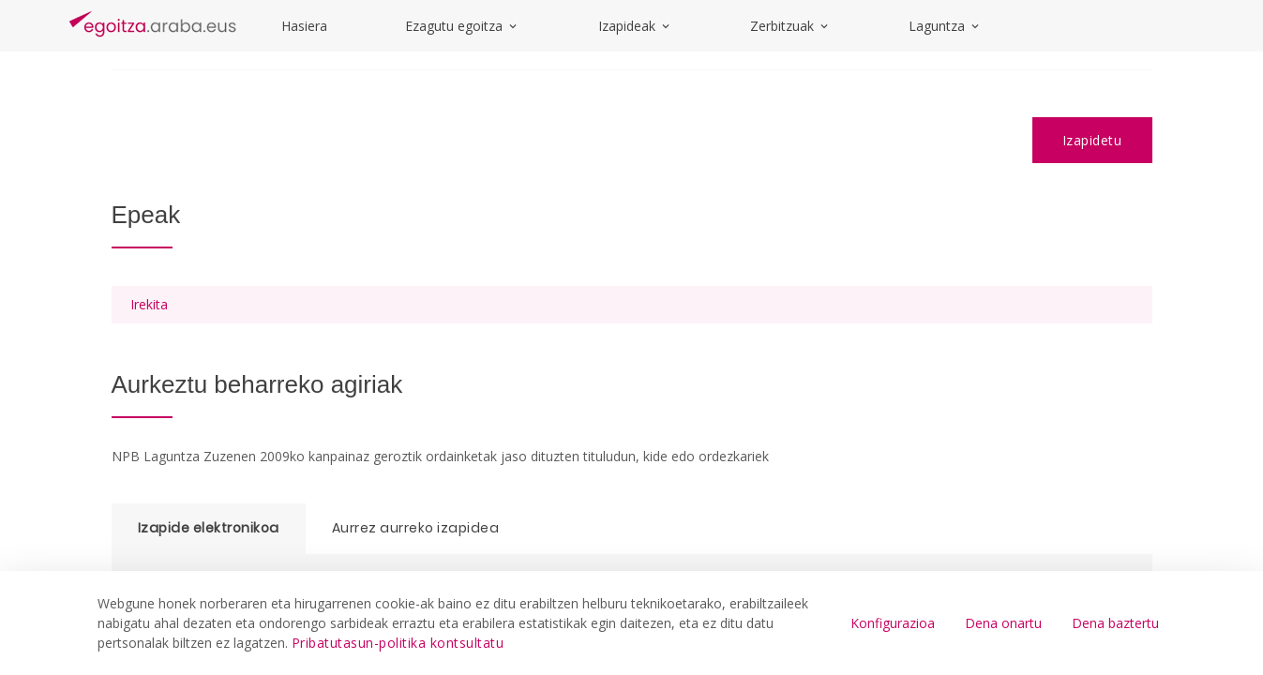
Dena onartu (1003, 623)
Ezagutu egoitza (462, 26)
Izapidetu (1092, 140)
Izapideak (635, 26)
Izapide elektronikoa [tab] (208, 527)
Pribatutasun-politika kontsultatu (398, 643)
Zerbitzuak (790, 26)
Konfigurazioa (892, 623)
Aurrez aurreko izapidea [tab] (416, 527)
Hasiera (304, 26)
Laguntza (945, 26)
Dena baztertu (1115, 623)
